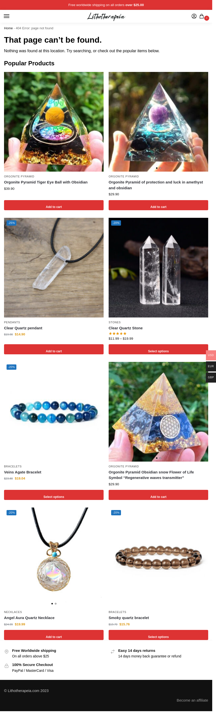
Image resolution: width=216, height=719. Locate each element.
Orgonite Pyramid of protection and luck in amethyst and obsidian (156, 185)
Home (8, 28)
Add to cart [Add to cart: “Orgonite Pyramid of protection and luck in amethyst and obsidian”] (158, 205)
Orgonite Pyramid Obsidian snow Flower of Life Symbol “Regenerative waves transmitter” (151, 475)
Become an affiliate (192, 700)
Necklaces (13, 612)
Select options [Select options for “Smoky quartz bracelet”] (158, 635)
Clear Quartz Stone (126, 328)
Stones (115, 322)
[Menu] (11, 16)
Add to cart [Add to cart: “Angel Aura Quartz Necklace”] (54, 635)
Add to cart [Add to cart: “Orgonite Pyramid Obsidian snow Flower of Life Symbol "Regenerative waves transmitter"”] (158, 495)
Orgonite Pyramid (19, 176)
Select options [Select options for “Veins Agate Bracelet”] (54, 495)
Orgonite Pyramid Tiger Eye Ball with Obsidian (45, 182)
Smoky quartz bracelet (129, 618)
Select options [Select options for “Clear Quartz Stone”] (158, 349)
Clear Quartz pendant (23, 328)
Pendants (12, 322)
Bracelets (13, 466)
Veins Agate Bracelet (22, 472)
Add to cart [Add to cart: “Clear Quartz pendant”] (54, 349)
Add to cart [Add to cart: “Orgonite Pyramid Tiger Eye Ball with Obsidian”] (54, 205)
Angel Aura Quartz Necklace (29, 618)
